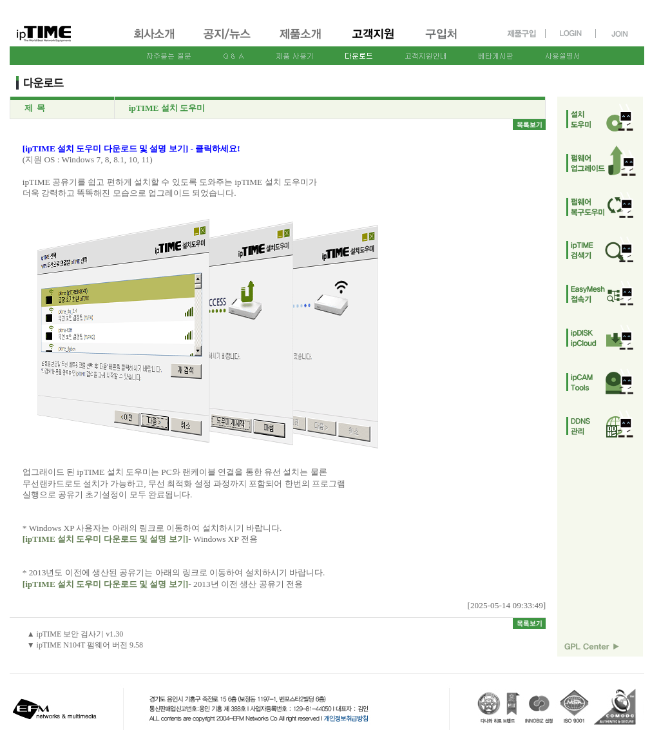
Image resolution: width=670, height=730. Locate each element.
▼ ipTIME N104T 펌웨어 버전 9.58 (85, 644)
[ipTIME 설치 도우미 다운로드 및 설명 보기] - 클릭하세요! (131, 148)
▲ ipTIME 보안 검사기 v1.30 (75, 634)
